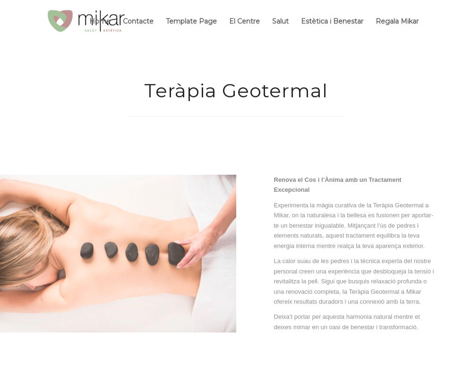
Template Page (191, 21)
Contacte (138, 21)
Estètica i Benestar (332, 21)
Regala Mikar (397, 21)
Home (100, 21)
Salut (280, 21)
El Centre (244, 21)
